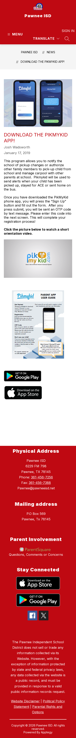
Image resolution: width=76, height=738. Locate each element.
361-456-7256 (42, 477)
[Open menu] (14, 34)
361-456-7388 (40, 483)
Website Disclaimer (25, 701)
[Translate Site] (46, 38)
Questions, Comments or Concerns (36, 555)
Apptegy (46, 732)
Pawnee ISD (29, 52)
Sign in (66, 31)
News (51, 52)
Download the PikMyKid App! (42, 61)
